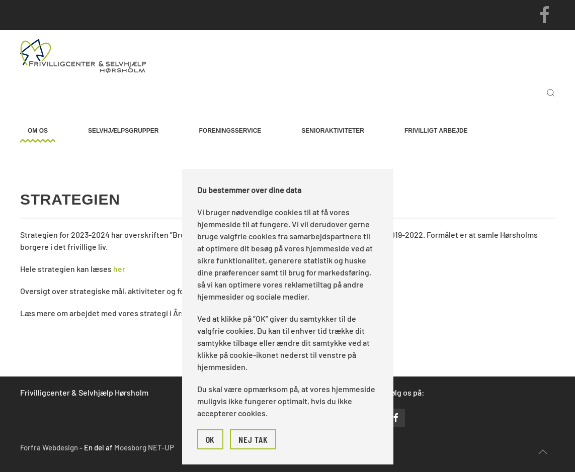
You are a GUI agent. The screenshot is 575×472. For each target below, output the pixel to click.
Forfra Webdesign (49, 447)
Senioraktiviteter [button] (332, 130)
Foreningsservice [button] (230, 130)
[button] (550, 93)
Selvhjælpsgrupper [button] (123, 130)
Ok (210, 439)
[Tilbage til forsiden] (83, 55)
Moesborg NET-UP (144, 447)
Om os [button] (38, 130)
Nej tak (253, 439)
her (119, 268)
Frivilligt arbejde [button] (436, 130)
